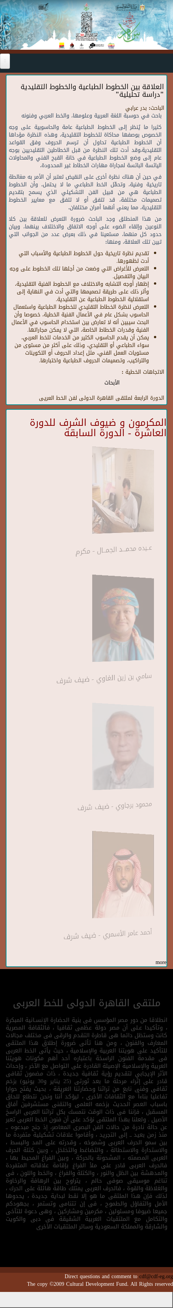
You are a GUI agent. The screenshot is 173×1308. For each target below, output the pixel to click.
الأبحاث (112, 383)
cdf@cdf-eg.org (156, 1276)
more (161, 962)
